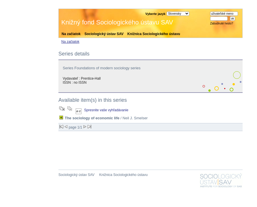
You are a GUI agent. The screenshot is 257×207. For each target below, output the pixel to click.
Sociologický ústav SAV (103, 34)
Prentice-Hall (91, 78)
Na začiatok (71, 34)
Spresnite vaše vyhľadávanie (106, 110)
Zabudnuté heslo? (221, 23)
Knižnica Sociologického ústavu (153, 34)
